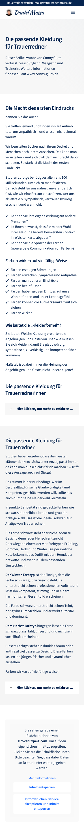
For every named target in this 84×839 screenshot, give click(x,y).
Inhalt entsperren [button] (42, 787)
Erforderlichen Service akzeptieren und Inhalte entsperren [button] (42, 803)
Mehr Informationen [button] (42, 778)
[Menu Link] (63, 12)
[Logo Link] (24, 12)
